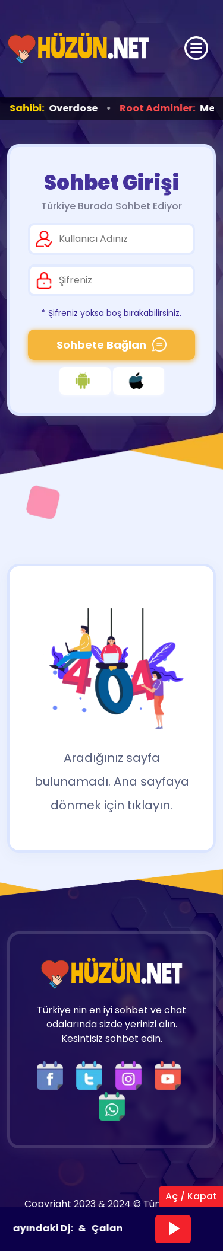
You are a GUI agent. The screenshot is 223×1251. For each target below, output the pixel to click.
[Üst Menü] (196, 48)
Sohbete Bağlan (111, 344)
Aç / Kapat (191, 1196)
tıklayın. (149, 805)
